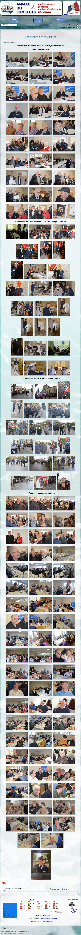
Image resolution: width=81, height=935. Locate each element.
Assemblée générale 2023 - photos (3, 31)
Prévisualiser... (55, 889)
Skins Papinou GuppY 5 (6, 933)
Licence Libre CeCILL (18, 933)
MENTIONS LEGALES (42, 915)
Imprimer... (66, 889)
